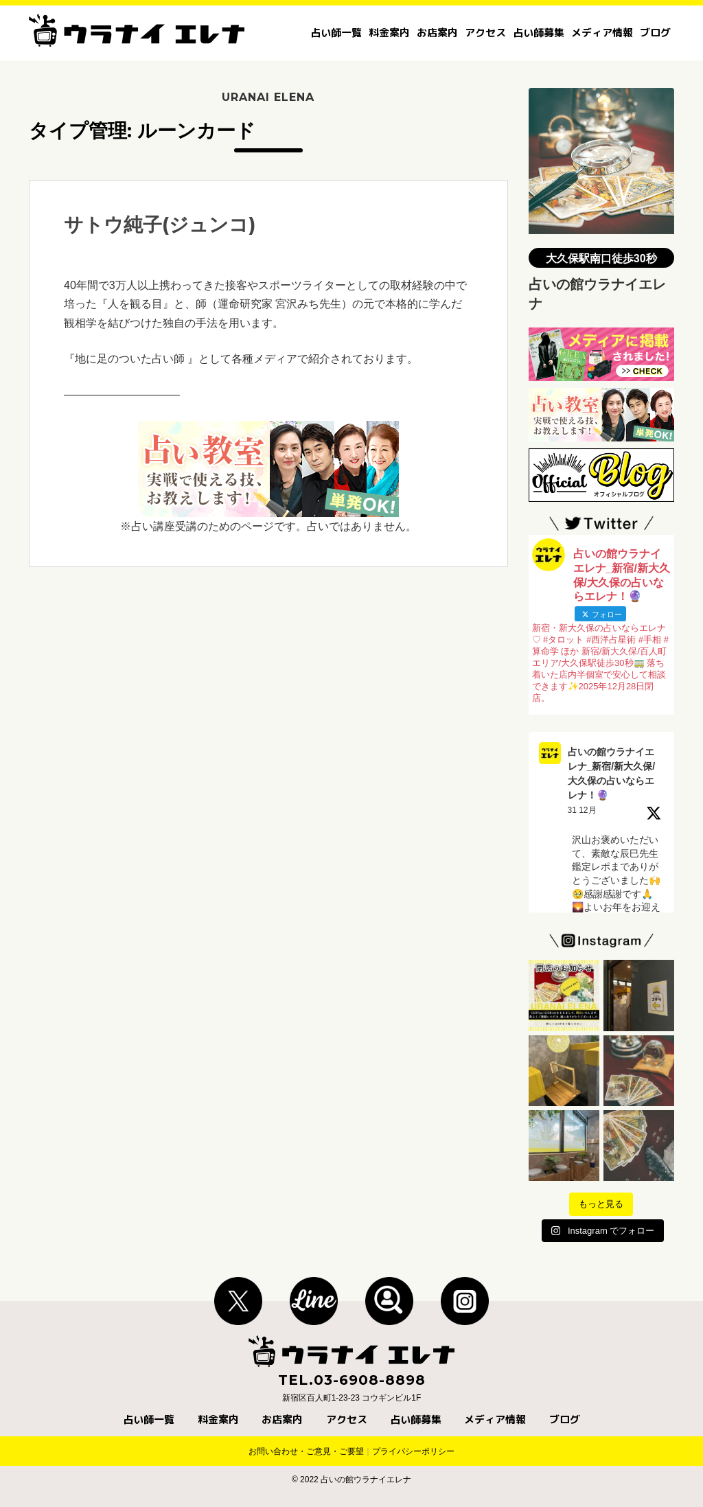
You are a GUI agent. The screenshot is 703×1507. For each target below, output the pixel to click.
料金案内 (389, 32)
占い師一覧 (336, 32)
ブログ (655, 32)
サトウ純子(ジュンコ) (159, 224)
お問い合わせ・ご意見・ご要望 (306, 1451)
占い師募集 (538, 32)
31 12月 (582, 810)
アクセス (485, 32)
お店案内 (437, 32)
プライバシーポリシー (413, 1451)
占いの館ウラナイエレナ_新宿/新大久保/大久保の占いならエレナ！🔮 (612, 773)
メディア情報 (602, 32)
